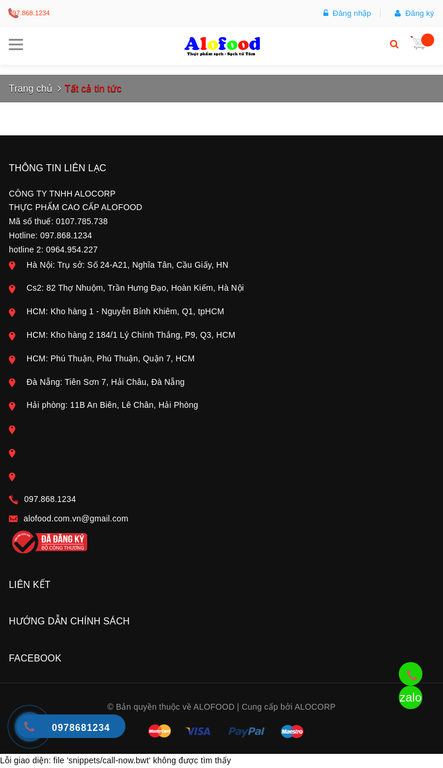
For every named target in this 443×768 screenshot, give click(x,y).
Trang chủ (30, 89)
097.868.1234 (29, 12)
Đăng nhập (347, 13)
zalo (410, 697)
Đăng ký (414, 13)
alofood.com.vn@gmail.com (76, 518)
